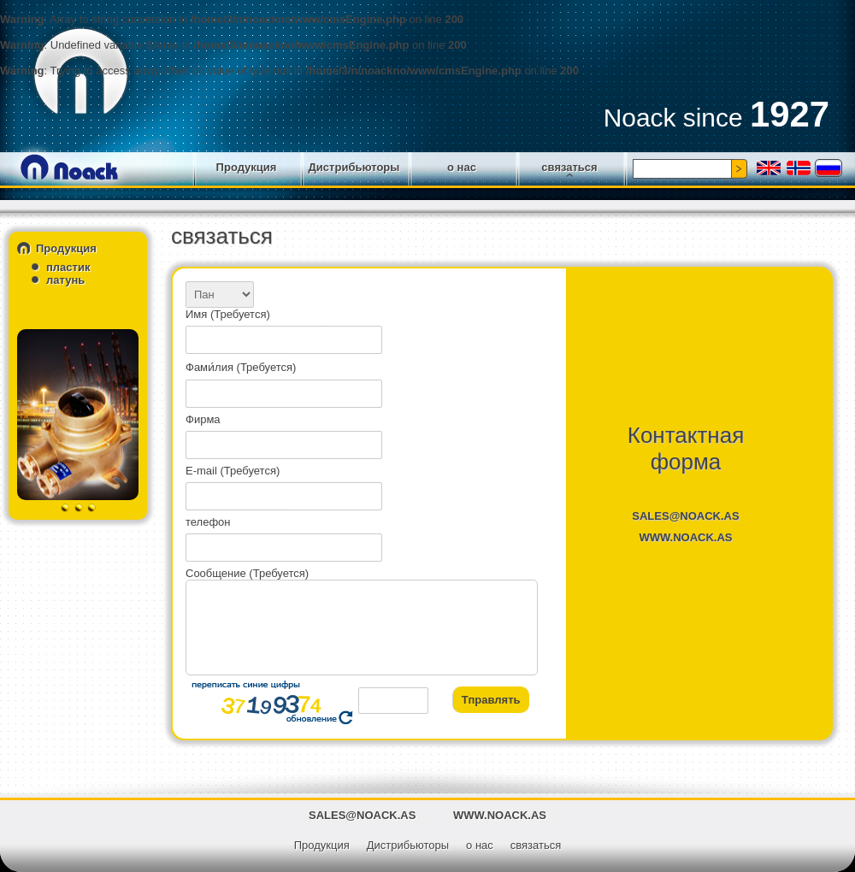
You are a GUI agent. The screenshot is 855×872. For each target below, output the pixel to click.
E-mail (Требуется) (233, 470)
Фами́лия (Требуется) (241, 367)
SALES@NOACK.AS (685, 516)
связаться (569, 167)
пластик (68, 267)
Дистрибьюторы (354, 167)
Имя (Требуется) (228, 314)
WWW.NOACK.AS (685, 537)
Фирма (203, 419)
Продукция (246, 167)
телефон (208, 522)
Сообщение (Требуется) (247, 573)
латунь (65, 280)
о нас (461, 167)
